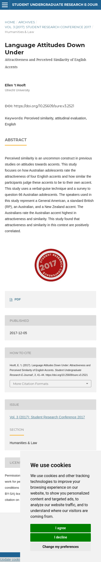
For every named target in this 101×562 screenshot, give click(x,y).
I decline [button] (60, 537)
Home (10, 22)
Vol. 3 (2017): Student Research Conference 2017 (48, 27)
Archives (26, 22)
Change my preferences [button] (61, 547)
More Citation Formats (30, 384)
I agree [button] (60, 528)
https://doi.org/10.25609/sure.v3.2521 (44, 106)
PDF (18, 299)
